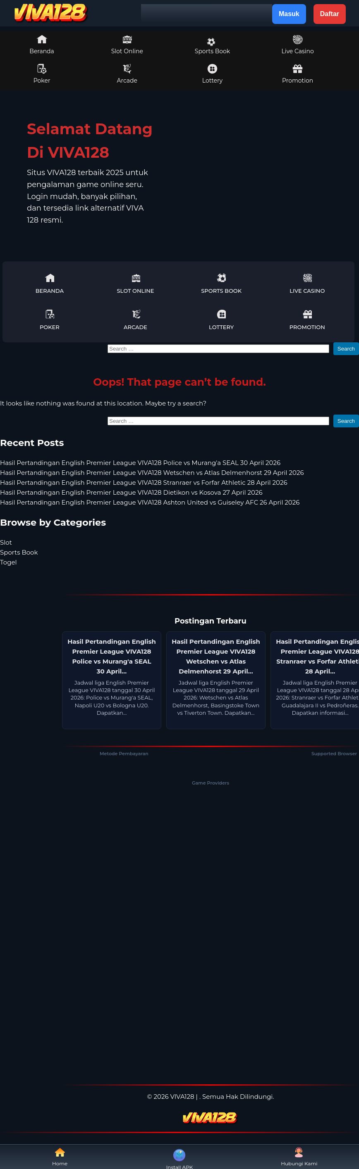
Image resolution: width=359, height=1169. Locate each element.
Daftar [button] (329, 13)
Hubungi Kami (299, 1157)
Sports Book (212, 46)
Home (59, 1157)
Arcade (127, 74)
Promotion (297, 74)
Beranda (41, 44)
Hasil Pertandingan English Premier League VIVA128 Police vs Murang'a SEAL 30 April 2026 (140, 463)
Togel (8, 562)
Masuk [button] (289, 13)
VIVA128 (182, 1096)
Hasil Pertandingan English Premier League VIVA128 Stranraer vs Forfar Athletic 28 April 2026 (143, 482)
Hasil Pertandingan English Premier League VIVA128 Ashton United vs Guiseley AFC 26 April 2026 (149, 502)
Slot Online (127, 44)
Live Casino (297, 44)
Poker (42, 74)
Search (346, 349)
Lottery (212, 74)
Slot (6, 542)
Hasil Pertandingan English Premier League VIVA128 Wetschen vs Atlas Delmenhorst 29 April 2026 (152, 473)
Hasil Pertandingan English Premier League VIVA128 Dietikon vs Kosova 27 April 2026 (131, 492)
